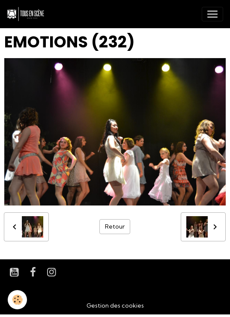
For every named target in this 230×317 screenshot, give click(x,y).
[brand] (27, 14)
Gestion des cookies (115, 305)
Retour (115, 226)
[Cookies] (17, 299)
